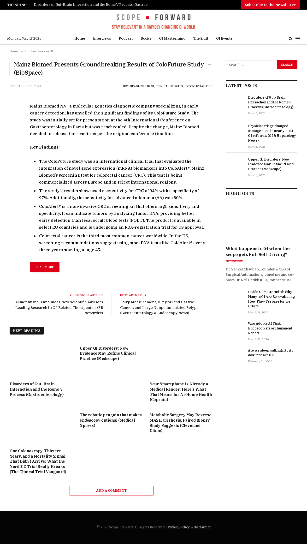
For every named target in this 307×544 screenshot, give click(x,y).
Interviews (102, 38)
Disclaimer (202, 527)
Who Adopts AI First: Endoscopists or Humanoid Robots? (270, 328)
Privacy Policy (179, 527)
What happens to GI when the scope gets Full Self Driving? (258, 251)
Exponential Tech (198, 86)
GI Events (224, 38)
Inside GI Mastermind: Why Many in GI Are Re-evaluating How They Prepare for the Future (271, 299)
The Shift (200, 38)
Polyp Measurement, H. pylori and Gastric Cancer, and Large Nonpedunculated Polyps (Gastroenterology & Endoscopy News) (159, 307)
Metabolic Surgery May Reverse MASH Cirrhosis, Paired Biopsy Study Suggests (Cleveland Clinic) (180, 422)
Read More (45, 267)
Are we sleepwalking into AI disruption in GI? (270, 352)
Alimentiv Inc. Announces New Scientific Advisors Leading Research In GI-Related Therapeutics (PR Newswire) (59, 307)
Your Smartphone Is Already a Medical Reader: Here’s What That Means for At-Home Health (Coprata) (181, 392)
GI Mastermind (172, 38)
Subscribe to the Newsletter (270, 5)
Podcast (126, 38)
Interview (234, 261)
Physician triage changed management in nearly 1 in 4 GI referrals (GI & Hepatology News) (272, 133)
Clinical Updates (169, 86)
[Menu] (297, 38)
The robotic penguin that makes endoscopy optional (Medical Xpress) (111, 420)
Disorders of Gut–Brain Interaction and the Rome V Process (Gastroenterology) (94, 5)
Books (146, 38)
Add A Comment (111, 491)
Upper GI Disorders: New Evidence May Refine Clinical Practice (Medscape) (108, 353)
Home (79, 38)
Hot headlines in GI (138, 86)
